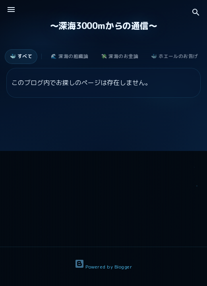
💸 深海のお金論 (119, 56)
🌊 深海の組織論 (69, 56)
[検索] (196, 13)
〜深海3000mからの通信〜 (103, 25)
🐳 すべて (21, 56)
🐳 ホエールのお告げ (174, 56)
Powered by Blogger (103, 266)
